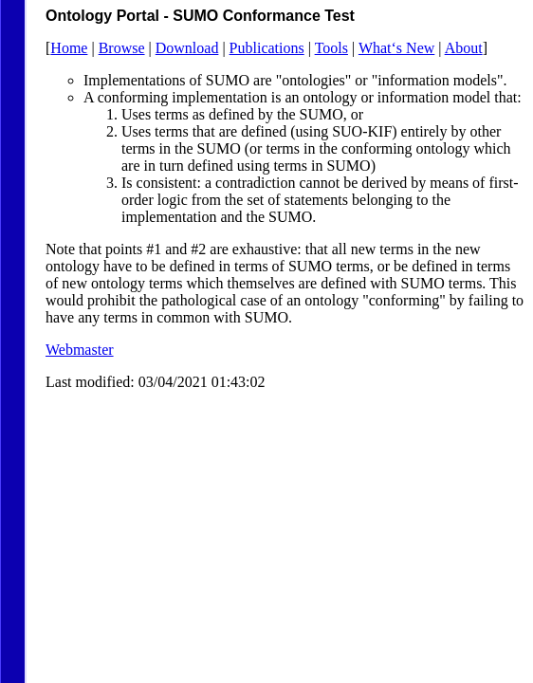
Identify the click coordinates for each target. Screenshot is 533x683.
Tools (331, 48)
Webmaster (80, 350)
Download (187, 48)
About (464, 48)
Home (68, 48)
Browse (122, 48)
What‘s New (396, 48)
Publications (267, 48)
